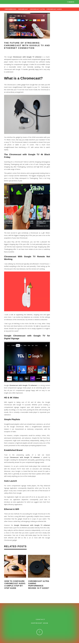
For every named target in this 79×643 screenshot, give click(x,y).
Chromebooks (10, 9)
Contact (40, 619)
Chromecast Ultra (37, 9)
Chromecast (23, 9)
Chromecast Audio (54, 9)
